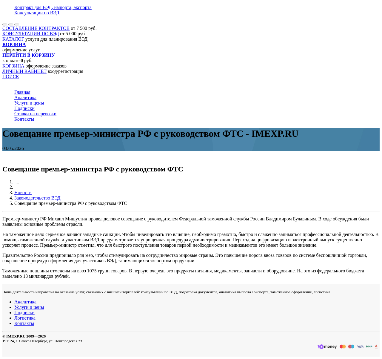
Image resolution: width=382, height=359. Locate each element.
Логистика (25, 317)
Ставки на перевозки (35, 113)
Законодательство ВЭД (37, 197)
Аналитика (25, 97)
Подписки (24, 108)
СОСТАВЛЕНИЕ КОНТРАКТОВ (36, 28)
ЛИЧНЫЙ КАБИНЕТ (24, 71)
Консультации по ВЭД (36, 12)
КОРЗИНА (13, 65)
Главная (22, 92)
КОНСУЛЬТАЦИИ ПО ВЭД (30, 33)
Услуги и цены (29, 102)
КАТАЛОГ (13, 39)
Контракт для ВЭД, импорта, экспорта (53, 7)
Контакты (24, 119)
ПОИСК (10, 76)
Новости (23, 192)
